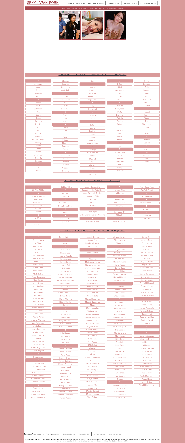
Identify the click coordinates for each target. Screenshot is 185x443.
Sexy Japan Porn (43, 3)
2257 (125, 441)
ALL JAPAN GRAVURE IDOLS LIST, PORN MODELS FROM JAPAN (92, 231)
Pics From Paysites (130, 3)
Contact (120, 441)
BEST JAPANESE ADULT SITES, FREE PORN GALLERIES (92, 180)
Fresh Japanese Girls (76, 3)
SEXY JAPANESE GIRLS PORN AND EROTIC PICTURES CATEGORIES (93, 74)
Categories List (114, 3)
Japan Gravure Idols (148, 3)
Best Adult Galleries (96, 3)
